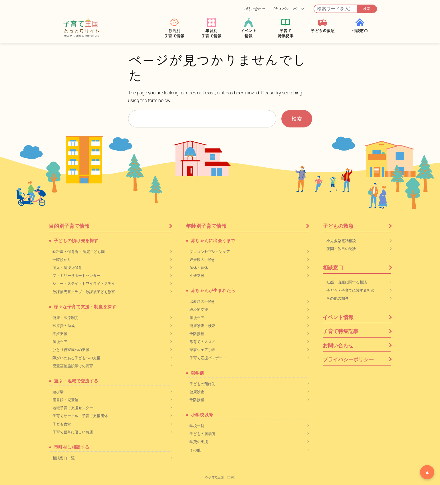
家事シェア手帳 (202, 349)
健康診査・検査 (202, 325)
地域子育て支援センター (73, 407)
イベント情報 (338, 317)
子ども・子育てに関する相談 (350, 290)
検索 (366, 9)
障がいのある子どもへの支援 (76, 357)
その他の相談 (337, 298)
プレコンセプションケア (209, 251)
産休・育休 (198, 267)
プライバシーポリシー (289, 8)
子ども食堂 (62, 424)
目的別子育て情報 (69, 225)
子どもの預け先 (202, 383)
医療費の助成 (63, 325)
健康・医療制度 (65, 317)
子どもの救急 (338, 225)
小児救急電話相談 (341, 240)
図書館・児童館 (65, 399)
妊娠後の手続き (202, 259)
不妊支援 (60, 333)
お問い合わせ (254, 8)
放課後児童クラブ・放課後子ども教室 (84, 291)
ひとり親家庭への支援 (71, 349)
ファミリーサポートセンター (76, 275)
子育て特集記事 (340, 331)
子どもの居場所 (202, 433)
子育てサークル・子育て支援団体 (80, 415)
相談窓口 (333, 267)
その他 (195, 449)
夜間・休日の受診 (341, 248)
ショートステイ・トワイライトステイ (84, 283)
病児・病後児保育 (67, 267)
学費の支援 (198, 441)
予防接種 (196, 333)
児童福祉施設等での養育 (73, 365)
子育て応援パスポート (207, 357)
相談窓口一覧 (63, 457)
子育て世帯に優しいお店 (73, 432)
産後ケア (60, 341)
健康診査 (196, 391)
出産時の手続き (202, 301)
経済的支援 (198, 309)
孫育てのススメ (202, 341)
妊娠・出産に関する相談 (346, 282)
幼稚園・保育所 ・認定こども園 (79, 251)
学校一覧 (196, 425)
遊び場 (58, 391)
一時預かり (62, 259)
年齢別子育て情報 (206, 225)
